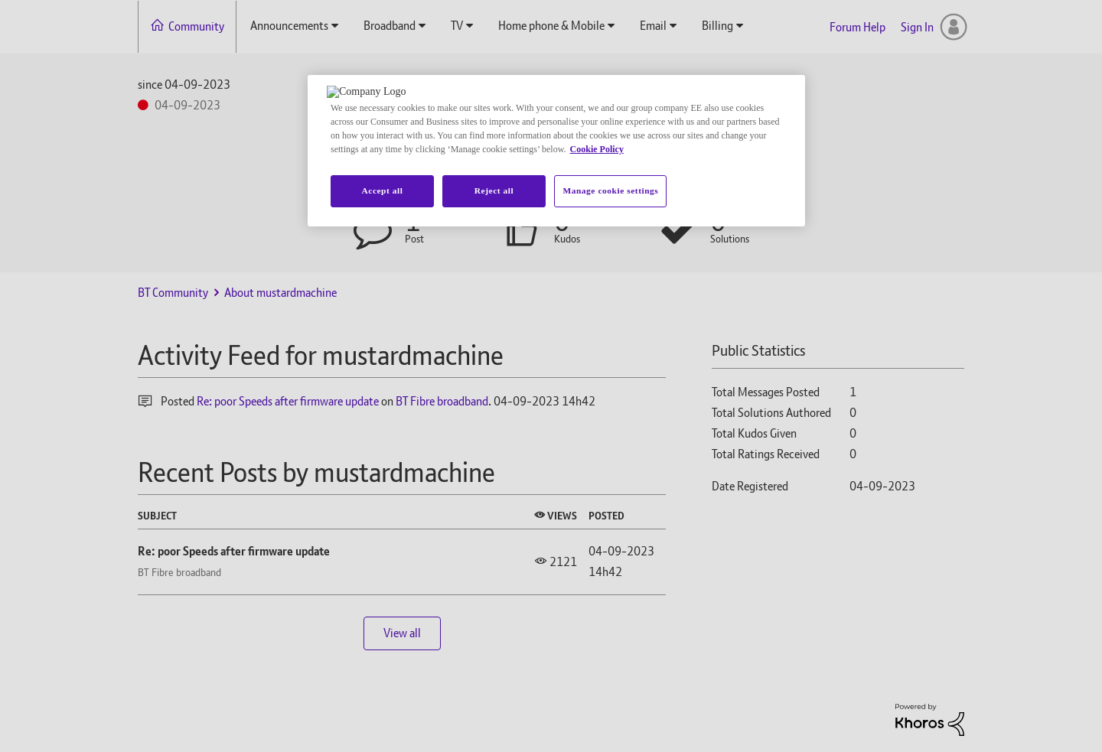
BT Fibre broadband (442, 401)
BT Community (173, 293)
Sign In (917, 27)
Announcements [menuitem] (289, 26)
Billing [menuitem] (717, 26)
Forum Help (857, 27)
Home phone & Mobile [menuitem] (551, 26)
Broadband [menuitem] (390, 26)
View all (402, 633)
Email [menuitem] (653, 26)
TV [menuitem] (457, 26)
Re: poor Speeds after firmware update (288, 401)
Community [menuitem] (196, 26)
